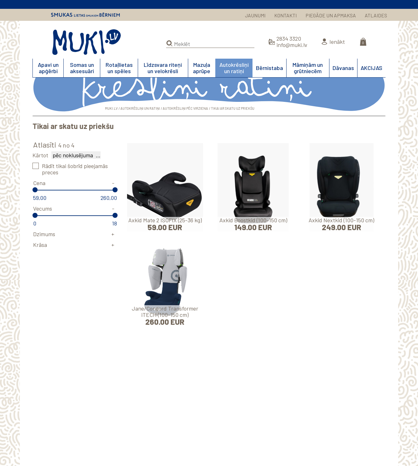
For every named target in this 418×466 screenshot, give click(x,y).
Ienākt (337, 41)
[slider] (35, 189)
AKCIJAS (371, 67)
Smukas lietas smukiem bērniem (85, 15)
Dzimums (44, 233)
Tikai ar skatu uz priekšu (232, 108)
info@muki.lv (291, 45)
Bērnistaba (269, 67)
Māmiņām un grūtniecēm (308, 67)
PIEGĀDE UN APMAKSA (330, 15)
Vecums (42, 208)
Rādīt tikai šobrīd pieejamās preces (75, 169)
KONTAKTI (285, 15)
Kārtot (40, 155)
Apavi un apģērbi (48, 67)
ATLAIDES (376, 15)
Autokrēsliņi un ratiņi (234, 67)
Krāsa (40, 244)
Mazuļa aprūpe (201, 67)
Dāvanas (343, 67)
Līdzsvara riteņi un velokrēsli (163, 67)
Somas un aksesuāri (82, 67)
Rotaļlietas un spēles (119, 67)
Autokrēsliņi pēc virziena (185, 108)
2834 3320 (288, 38)
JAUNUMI (255, 15)
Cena (39, 182)
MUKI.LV (86, 42)
